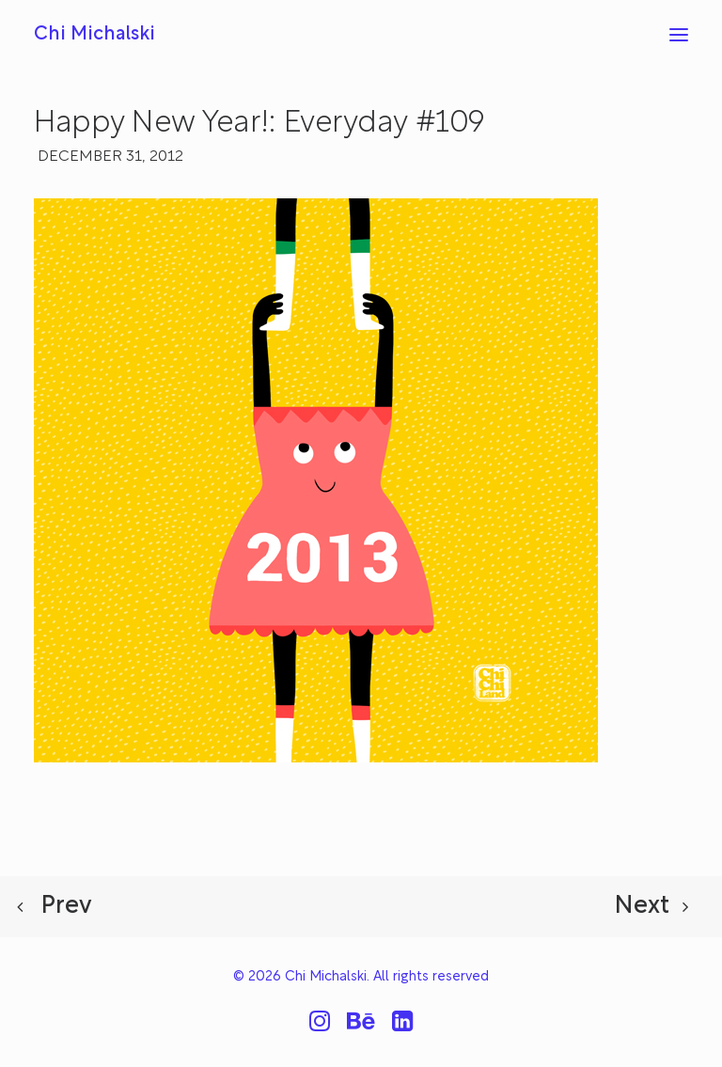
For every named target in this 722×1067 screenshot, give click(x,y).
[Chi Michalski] (94, 34)
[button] (679, 35)
